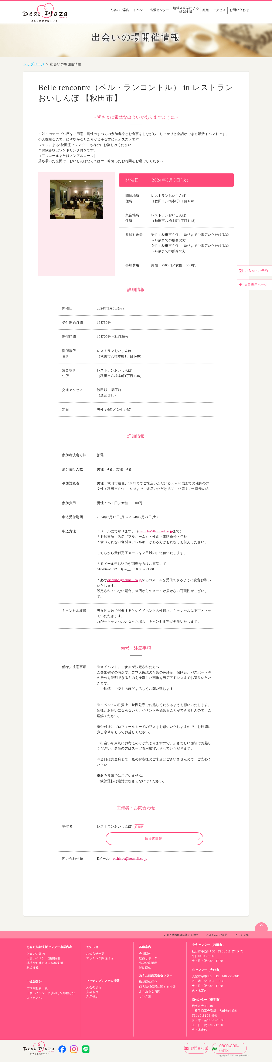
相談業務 (33, 972)
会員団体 (145, 957)
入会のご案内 (119, 10)
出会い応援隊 (148, 967)
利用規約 (92, 1001)
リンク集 (243, 939)
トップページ (33, 64)
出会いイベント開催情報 (43, 962)
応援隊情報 (153, 841)
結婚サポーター (149, 962)
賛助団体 (145, 972)
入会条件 (92, 996)
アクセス (219, 10)
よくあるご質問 (218, 939)
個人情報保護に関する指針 (182, 939)
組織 (206, 10)
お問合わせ (177, 1052)
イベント (139, 10)
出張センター (159, 10)
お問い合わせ (239, 10)
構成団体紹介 (148, 986)
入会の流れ (94, 991)
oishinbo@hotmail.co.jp (156, 531)
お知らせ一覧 (95, 957)
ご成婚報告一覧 (37, 992)
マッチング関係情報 (100, 962)
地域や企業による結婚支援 (186, 10)
